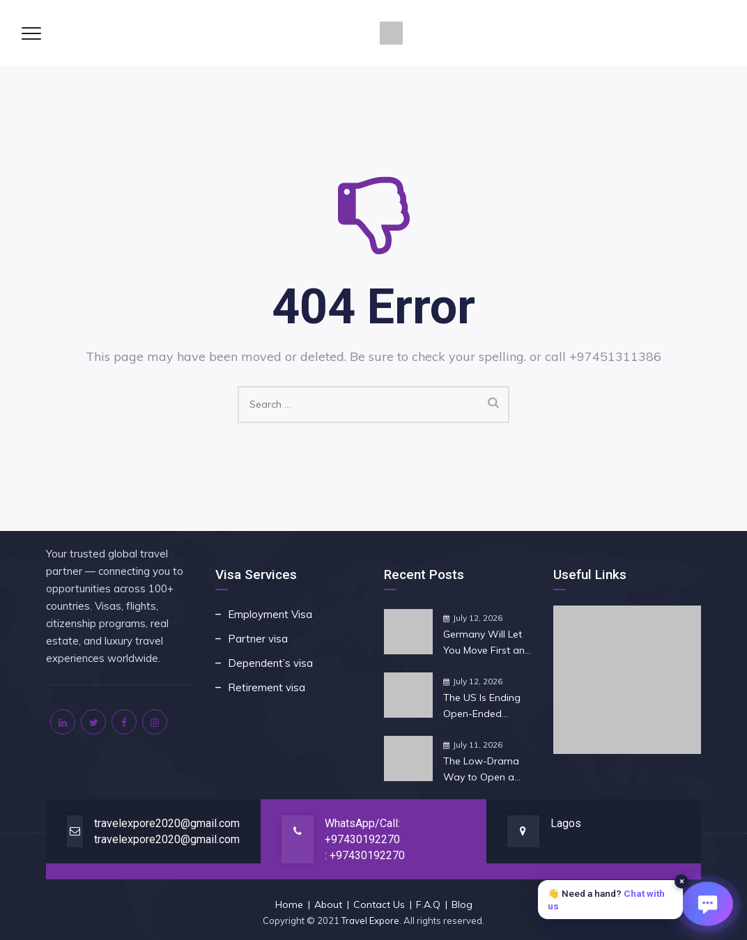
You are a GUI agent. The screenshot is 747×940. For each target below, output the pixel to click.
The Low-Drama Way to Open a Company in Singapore (481, 770)
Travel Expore (370, 920)
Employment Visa (270, 614)
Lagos (565, 823)
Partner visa (258, 638)
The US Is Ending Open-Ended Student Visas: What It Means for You (485, 706)
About (328, 904)
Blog (462, 904)
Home (289, 904)
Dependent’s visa (270, 663)
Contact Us (379, 904)
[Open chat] (707, 903)
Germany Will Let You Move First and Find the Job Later (487, 643)
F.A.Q (428, 904)
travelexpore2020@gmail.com (167, 823)
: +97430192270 (365, 855)
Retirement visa (266, 687)
